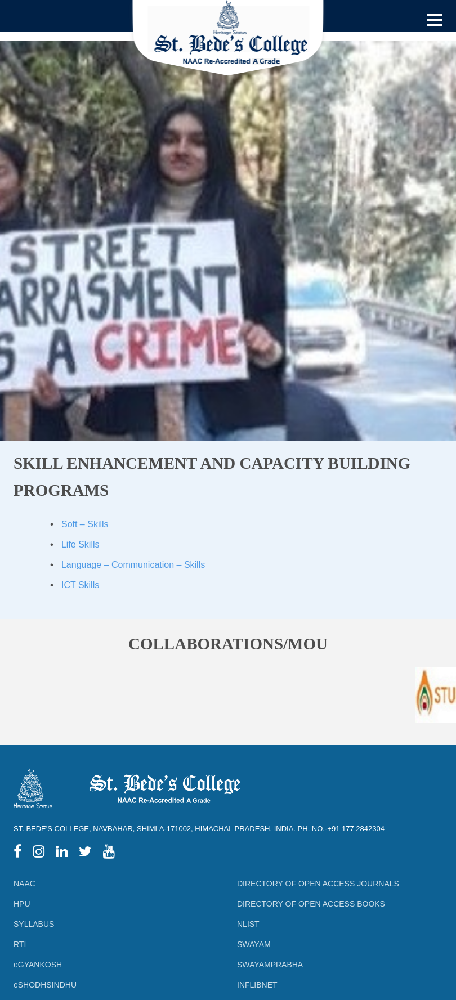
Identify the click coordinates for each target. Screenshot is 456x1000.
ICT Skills (80, 585)
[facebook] (17, 853)
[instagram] (38, 853)
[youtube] (109, 853)
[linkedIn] (62, 853)
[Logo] (228, 42)
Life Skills (80, 544)
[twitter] (85, 853)
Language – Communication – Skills (133, 564)
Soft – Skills (85, 524)
